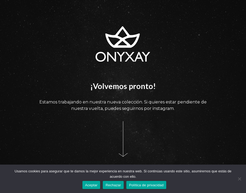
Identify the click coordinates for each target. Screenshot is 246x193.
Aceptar (91, 185)
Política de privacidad (146, 185)
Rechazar (113, 185)
